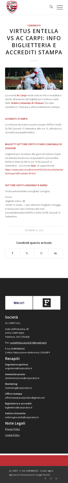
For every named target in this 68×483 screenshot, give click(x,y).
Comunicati (34, 25)
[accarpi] (28, 7)
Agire (50, 470)
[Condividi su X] (27, 253)
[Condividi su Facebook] (12, 253)
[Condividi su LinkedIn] (56, 253)
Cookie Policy (12, 435)
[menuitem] (49, 7)
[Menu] (58, 7)
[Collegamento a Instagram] (50, 478)
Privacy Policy (12, 429)
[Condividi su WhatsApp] (41, 253)
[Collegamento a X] (56, 478)
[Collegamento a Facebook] (45, 478)
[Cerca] (49, 7)
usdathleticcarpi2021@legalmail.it (28, 342)
